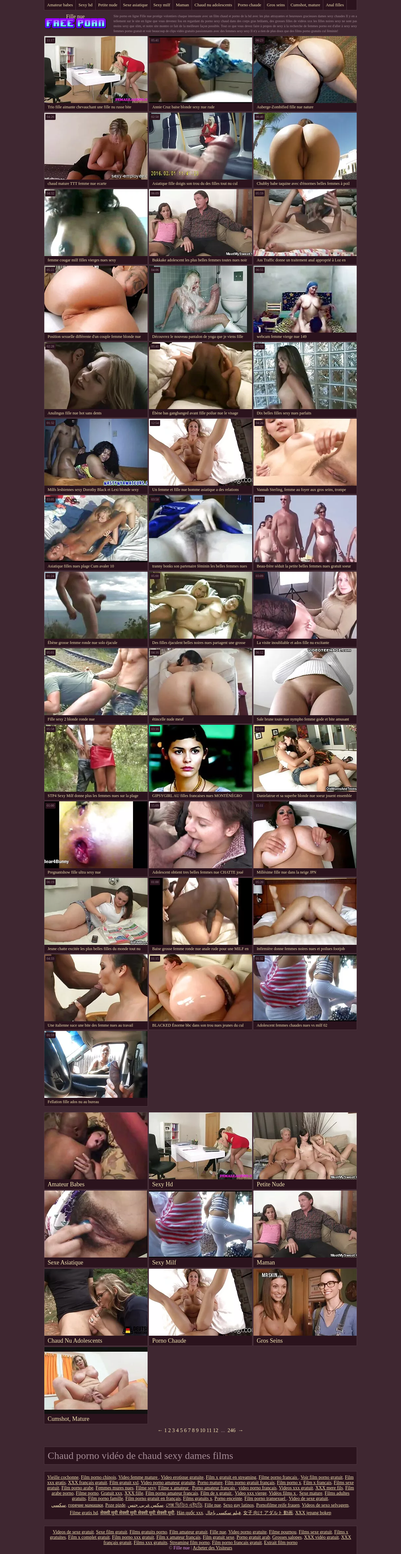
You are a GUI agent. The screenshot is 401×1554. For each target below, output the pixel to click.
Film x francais (317, 1482)
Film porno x (289, 1482)
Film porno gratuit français (250, 1482)
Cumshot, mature (305, 4)
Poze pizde (115, 1505)
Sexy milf (161, 4)
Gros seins (276, 4)
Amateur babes (60, 4)
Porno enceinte (228, 1498)
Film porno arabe (77, 1487)
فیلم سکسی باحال (223, 1512)
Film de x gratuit (216, 1493)
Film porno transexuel (266, 1498)
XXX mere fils (329, 1487)
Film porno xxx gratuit (133, 1537)
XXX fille (133, 1493)
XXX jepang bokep (313, 1512)
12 (215, 1430)
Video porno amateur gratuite (168, 1482)
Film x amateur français (178, 1537)
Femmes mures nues (114, 1487)
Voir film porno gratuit (322, 1477)
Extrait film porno (280, 1542)
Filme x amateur (174, 1487)
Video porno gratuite (247, 1531)
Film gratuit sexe (218, 1537)
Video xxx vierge (251, 1493)
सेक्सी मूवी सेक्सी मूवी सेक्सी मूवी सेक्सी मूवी (137, 1512)
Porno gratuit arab (253, 1537)
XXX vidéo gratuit (321, 1537)
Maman (182, 4)
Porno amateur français (214, 1487)
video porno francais (258, 1487)
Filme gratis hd (84, 1512)
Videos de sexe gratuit (73, 1531)
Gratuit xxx (111, 1493)
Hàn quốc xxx (190, 1512)
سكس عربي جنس (145, 1505)
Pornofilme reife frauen (277, 1505)
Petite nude (107, 4)
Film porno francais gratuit (237, 1542)
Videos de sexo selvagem (325, 1505)
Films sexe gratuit (315, 1531)
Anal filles (335, 4)
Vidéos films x (283, 1493)
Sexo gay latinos (238, 1505)
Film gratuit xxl (124, 1482)
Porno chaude (249, 4)
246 (232, 1430)
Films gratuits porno (148, 1531)
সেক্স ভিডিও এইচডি (184, 1505)
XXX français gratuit (87, 1482)
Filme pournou (282, 1531)
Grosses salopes (287, 1537)
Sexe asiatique (135, 4)
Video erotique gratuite (182, 1477)
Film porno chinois (98, 1477)
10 (202, 1430)
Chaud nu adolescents (213, 4)
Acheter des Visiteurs (212, 1547)
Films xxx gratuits (150, 1542)
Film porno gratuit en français (153, 1498)
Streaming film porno (190, 1542)
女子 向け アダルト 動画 (268, 1512)
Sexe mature (311, 1493)
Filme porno (87, 1493)
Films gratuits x (197, 1498)
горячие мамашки (85, 1505)
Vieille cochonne (62, 1477)
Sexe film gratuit (111, 1531)
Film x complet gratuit (89, 1537)
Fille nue (75, 16)
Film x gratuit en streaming (231, 1477)
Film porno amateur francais (172, 1493)
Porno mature (210, 1482)
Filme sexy (146, 1487)
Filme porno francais (278, 1477)
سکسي (58, 1505)
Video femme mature (138, 1477)
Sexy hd (85, 4)
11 (208, 1430)
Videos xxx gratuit (296, 1487)
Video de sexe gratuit (308, 1498)
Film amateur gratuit (188, 1531)
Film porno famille (105, 1498)
